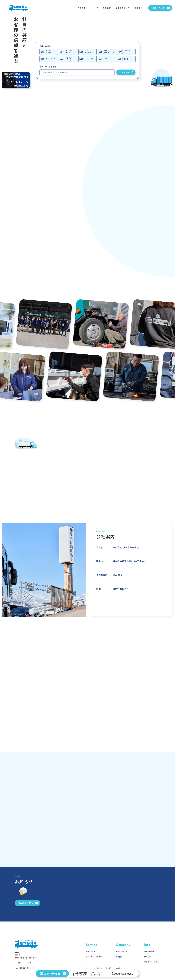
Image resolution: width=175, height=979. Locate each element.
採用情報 (138, 8)
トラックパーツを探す (100, 8)
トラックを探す (78, 8)
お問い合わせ (149, 951)
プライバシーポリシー (152, 962)
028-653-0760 (24, 963)
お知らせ (147, 957)
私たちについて (122, 8)
